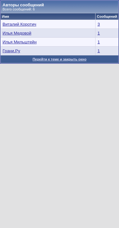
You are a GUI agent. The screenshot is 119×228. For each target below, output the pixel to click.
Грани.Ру (11, 50)
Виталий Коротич (19, 24)
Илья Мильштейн (19, 42)
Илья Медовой (17, 33)
